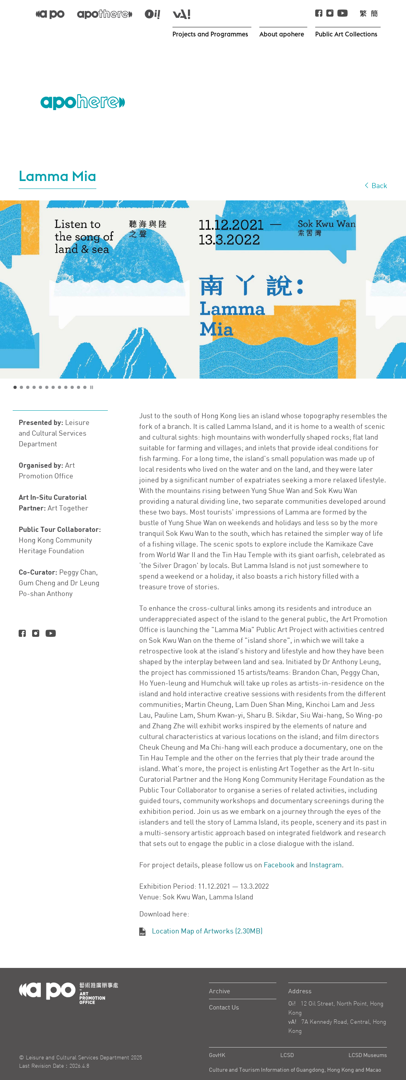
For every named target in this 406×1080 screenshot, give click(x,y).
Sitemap (377, 1067)
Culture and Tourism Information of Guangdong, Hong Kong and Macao (295, 1052)
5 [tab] (41, 371)
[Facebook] (318, 13)
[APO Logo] (82, 95)
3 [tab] (28, 371)
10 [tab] (73, 371)
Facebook (279, 847)
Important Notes (305, 1067)
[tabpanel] (203, 272)
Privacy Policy (226, 1067)
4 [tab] (34, 371)
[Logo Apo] (68, 975)
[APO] (50, 13)
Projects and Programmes (211, 34)
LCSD (287, 1037)
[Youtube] (342, 13)
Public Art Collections (347, 34)
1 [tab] (15, 371)
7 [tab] (54, 371)
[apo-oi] (152, 13)
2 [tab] (22, 371)
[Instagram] (35, 616)
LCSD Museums (368, 1037)
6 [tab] (47, 371)
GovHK (217, 1037)
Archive (219, 974)
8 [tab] (60, 371)
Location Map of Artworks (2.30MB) (207, 913)
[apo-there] (104, 13)
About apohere (282, 34)
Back (375, 168)
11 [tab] (79, 371)
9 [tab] (66, 371)
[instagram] (329, 13)
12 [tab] (85, 371)
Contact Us (224, 990)
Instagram (325, 847)
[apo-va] (181, 13)
